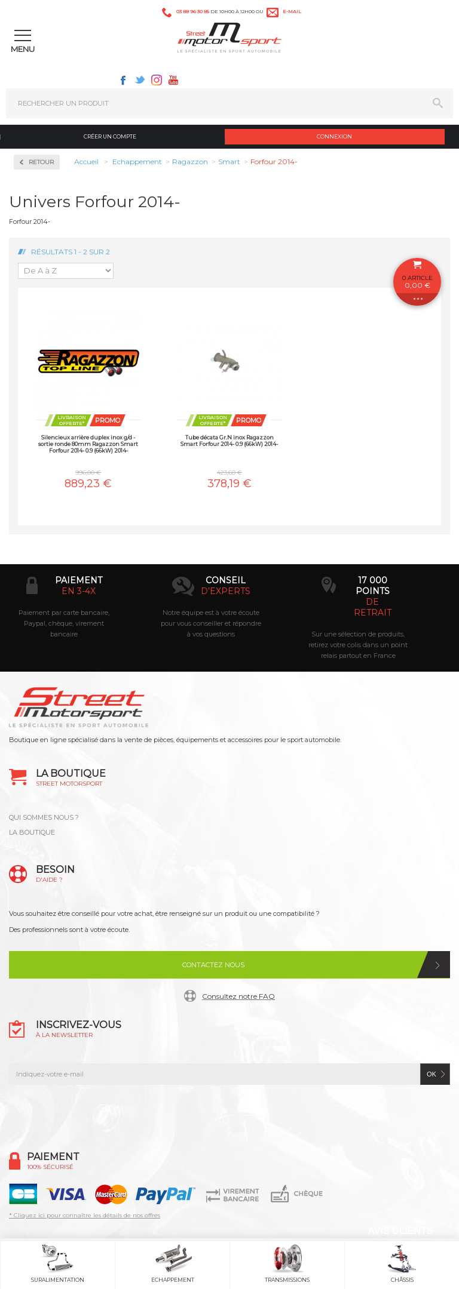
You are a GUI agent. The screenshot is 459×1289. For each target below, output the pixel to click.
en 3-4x (79, 591)
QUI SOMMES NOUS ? (44, 817)
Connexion (334, 136)
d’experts (225, 591)
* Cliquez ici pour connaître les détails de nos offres (84, 1215)
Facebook (123, 80)
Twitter (139, 80)
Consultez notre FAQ (238, 996)
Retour (41, 162)
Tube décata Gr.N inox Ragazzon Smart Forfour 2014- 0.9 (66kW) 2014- (229, 440)
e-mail (292, 11)
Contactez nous (213, 965)
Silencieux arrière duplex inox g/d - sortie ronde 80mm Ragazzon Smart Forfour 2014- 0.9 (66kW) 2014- (88, 444)
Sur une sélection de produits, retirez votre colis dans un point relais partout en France (358, 645)
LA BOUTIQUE (32, 832)
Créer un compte (110, 136)
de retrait (372, 607)
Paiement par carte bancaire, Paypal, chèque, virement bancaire (64, 623)
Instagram (156, 80)
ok (431, 1074)
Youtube (173, 80)
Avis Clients (400, 1231)
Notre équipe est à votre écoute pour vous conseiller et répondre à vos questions (211, 623)
